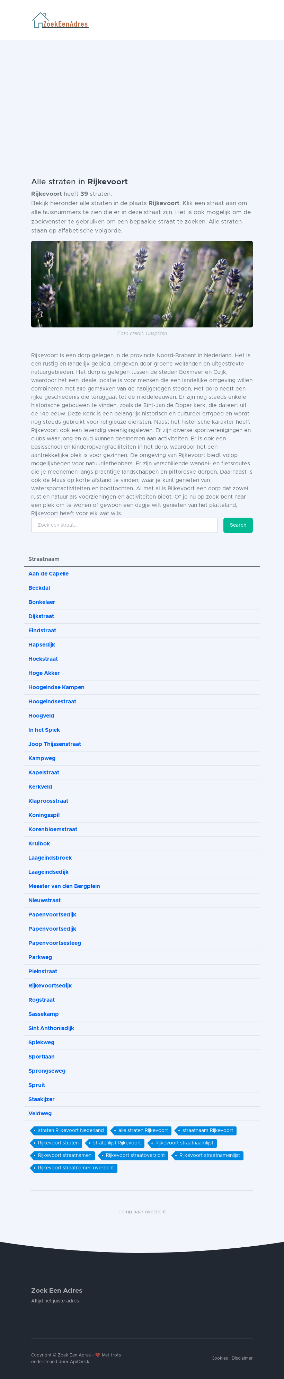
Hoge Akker (44, 673)
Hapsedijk (41, 645)
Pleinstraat (42, 971)
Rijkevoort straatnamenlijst (209, 1155)
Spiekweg (41, 1042)
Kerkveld (40, 787)
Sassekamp (43, 1014)
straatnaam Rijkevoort (208, 1130)
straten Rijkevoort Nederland (71, 1130)
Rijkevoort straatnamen (64, 1155)
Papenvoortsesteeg (54, 943)
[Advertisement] (142, 92)
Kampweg (41, 758)
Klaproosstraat (48, 801)
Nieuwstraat (44, 900)
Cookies (220, 1358)
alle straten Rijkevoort (143, 1130)
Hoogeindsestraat (52, 701)
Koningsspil (44, 815)
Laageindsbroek (50, 858)
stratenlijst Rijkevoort (117, 1143)
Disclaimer (242, 1358)
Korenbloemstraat (52, 829)
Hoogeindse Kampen (56, 687)
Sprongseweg (46, 1071)
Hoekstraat (43, 659)
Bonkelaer (41, 602)
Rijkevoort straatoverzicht (135, 1155)
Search (238, 525)
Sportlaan (41, 1057)
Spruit (36, 1085)
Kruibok (39, 843)
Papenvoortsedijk (52, 914)
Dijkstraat (41, 616)
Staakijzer (41, 1099)
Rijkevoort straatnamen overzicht (76, 1168)
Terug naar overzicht (142, 1212)
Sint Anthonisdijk (51, 1028)
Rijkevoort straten (58, 1143)
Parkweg (40, 957)
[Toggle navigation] (250, 20)
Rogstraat (41, 1000)
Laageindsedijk (48, 872)
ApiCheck (79, 1362)
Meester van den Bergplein (64, 886)
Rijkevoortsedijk (50, 986)
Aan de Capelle (48, 574)
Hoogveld (41, 716)
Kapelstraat (43, 772)
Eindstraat (42, 630)
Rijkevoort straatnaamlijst (184, 1143)
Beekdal (39, 588)
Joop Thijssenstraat (54, 744)
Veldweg (40, 1113)
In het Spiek (44, 730)
